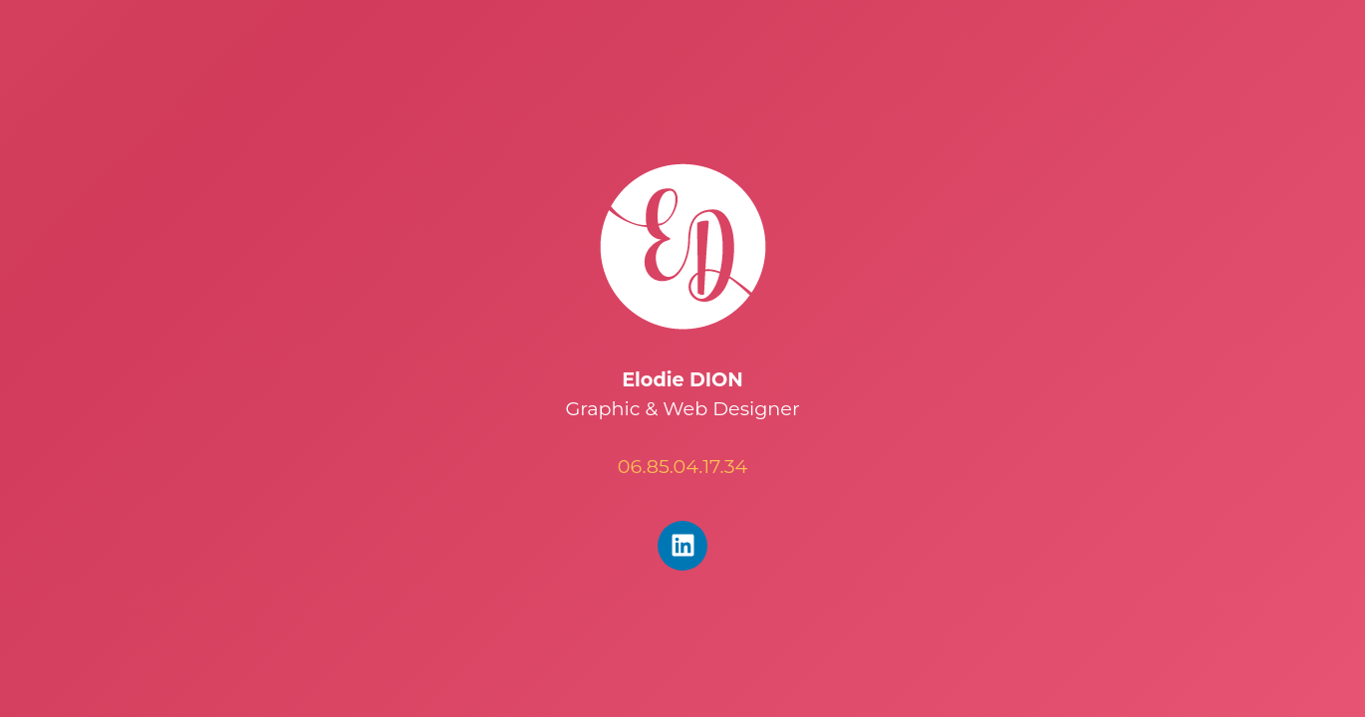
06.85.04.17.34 (682, 466)
